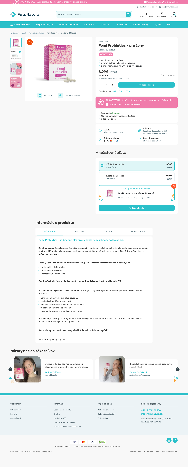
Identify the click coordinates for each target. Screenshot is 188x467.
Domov (14, 33)
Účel (24, 33)
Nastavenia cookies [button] (170, 451)
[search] (94, 14)
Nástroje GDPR (60, 418)
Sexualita (105, 24)
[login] (161, 14)
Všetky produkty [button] (20, 24)
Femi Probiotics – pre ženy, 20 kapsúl (61, 33)
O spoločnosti (15, 418)
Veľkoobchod (103, 418)
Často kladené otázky (147, 7)
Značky (57, 414)
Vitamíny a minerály (68, 24)
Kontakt (13, 414)
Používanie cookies (151, 451)
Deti (169, 24)
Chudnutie (89, 24)
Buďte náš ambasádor (106, 410)
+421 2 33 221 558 (121, 91)
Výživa (158, 24)
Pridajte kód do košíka (162, 2)
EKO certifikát (15, 410)
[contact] (146, 14)
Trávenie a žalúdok (36, 33)
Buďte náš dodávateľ (106, 414)
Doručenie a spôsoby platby (65, 422)
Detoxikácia (121, 24)
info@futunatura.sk (168, 7)
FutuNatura (103, 41)
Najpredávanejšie (44, 24)
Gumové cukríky (140, 24)
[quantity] (107, 85)
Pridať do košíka (146, 85)
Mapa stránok (135, 451)
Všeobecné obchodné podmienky (67, 427)
